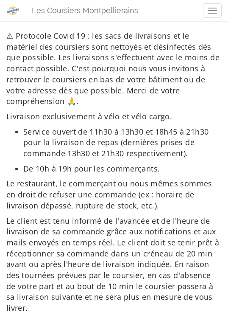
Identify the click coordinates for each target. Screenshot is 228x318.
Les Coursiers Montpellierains (85, 10)
